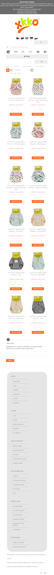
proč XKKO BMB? (18, 506)
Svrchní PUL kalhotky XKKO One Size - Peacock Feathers (16, 143)
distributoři (16, 428)
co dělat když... (17, 529)
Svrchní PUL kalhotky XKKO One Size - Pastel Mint (38, 274)
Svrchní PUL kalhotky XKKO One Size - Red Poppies (16, 99)
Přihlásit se (41, 42)
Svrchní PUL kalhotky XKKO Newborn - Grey (16, 274)
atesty (14, 385)
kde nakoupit (16, 433)
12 (7, 73)
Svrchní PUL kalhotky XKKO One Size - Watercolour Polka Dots (38, 100)
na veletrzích (16, 394)
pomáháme (16, 402)
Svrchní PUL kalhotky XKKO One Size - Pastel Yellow (16, 317)
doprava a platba (17, 446)
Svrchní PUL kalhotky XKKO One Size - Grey (38, 317)
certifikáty (15, 390)
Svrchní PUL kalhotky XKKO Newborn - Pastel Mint (16, 230)
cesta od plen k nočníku (19, 547)
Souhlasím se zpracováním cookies (27, 11)
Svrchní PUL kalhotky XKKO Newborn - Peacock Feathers (38, 186)
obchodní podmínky (18, 450)
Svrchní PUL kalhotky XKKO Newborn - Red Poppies (38, 143)
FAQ (14, 493)
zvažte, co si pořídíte (18, 542)
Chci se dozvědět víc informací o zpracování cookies (27, 9)
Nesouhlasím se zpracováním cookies (27, 12)
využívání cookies (18, 463)
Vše (19, 73)
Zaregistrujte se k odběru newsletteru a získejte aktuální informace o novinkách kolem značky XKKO (24, 347)
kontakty (15, 420)
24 (11, 73)
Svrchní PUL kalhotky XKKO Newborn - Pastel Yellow (38, 230)
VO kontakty (16, 489)
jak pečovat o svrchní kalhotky (18, 524)
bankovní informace (18, 424)
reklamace (16, 454)
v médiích (15, 398)
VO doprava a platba (18, 484)
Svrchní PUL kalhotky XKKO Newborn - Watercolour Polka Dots (16, 187)
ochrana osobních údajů (19, 459)
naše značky (16, 381)
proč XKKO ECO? (18, 515)
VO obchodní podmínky (19, 480)
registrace (15, 476)
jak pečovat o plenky (18, 519)
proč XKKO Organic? (18, 510)
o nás (14, 415)
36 (15, 73)
